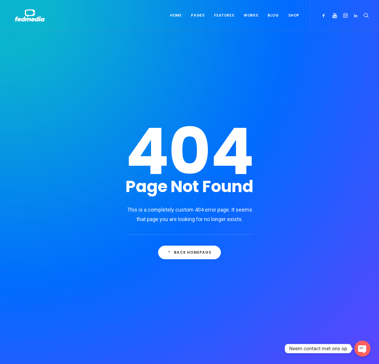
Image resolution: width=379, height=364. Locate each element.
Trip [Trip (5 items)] (315, 290)
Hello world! (122, 260)
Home (176, 15)
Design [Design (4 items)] (297, 261)
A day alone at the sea (222, 307)
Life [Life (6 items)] (295, 271)
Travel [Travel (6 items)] (297, 290)
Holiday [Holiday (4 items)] (337, 261)
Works (251, 15)
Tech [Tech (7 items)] (332, 280)
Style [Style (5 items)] (315, 280)
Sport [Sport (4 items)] (297, 280)
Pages (198, 15)
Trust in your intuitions (221, 270)
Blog (273, 15)
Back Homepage (189, 176)
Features (224, 15)
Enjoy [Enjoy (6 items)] (316, 261)
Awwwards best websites (225, 279)
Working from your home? (225, 288)
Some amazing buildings (224, 297)
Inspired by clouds (129, 288)
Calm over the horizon (133, 274)
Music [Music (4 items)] (311, 271)
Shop (293, 15)
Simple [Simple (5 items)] (330, 271)
